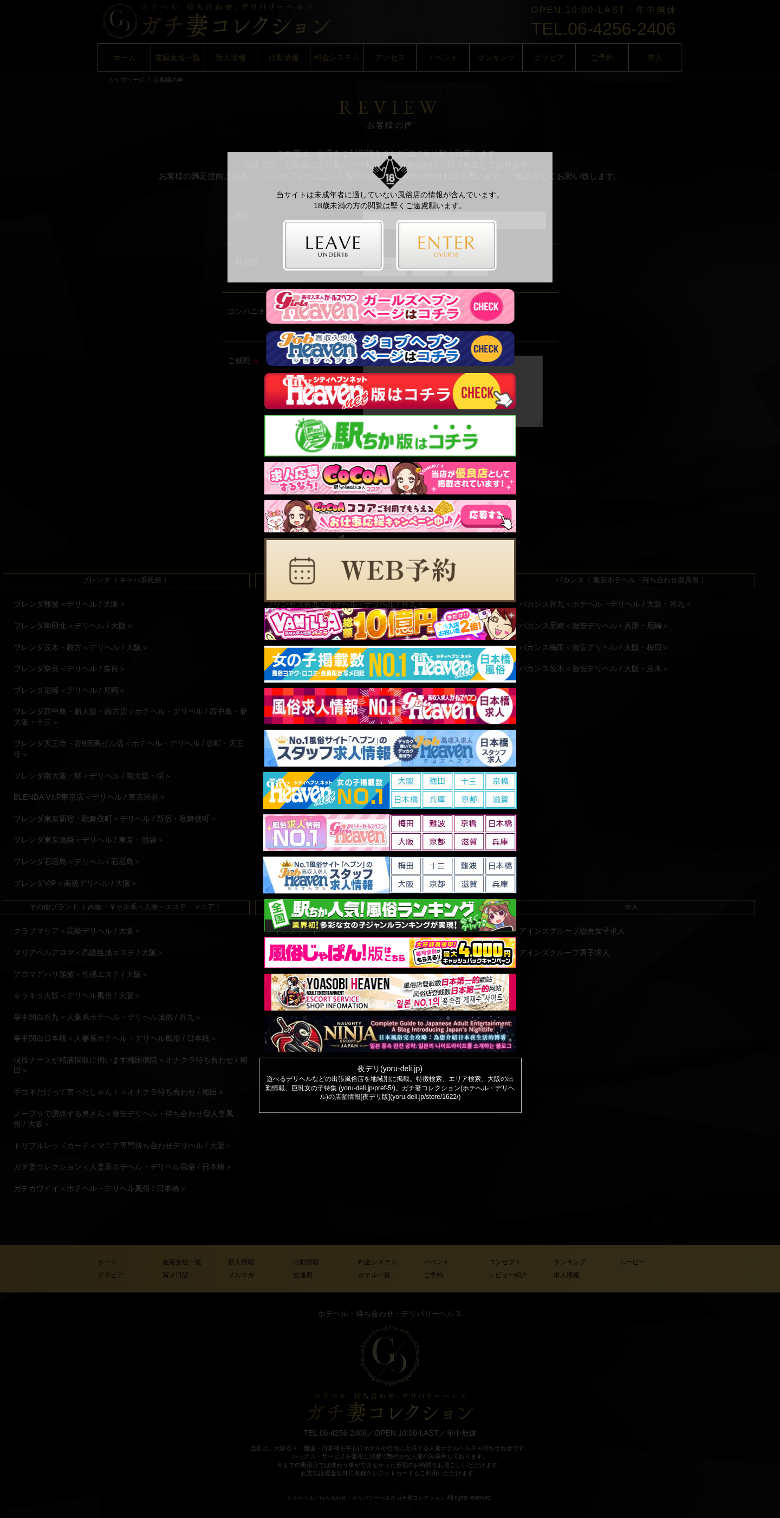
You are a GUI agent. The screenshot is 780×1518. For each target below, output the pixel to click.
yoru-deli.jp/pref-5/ (367, 1088)
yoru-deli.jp (401, 1068)
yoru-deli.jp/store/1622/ (425, 1097)
